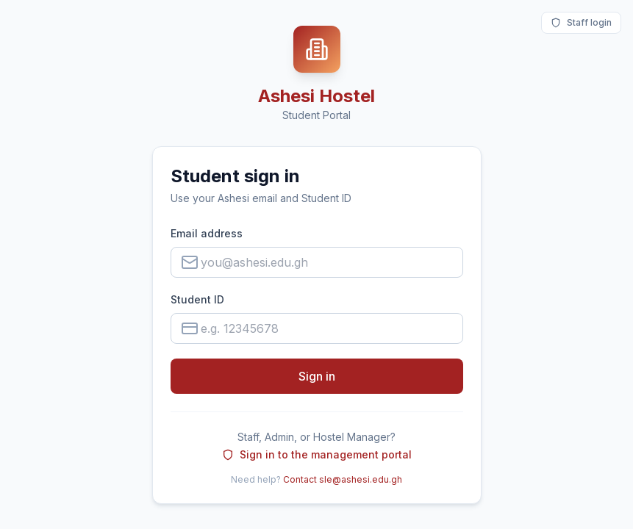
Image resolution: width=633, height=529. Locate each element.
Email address (207, 233)
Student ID (197, 299)
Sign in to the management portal (317, 454)
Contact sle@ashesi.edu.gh (342, 479)
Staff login (581, 22)
